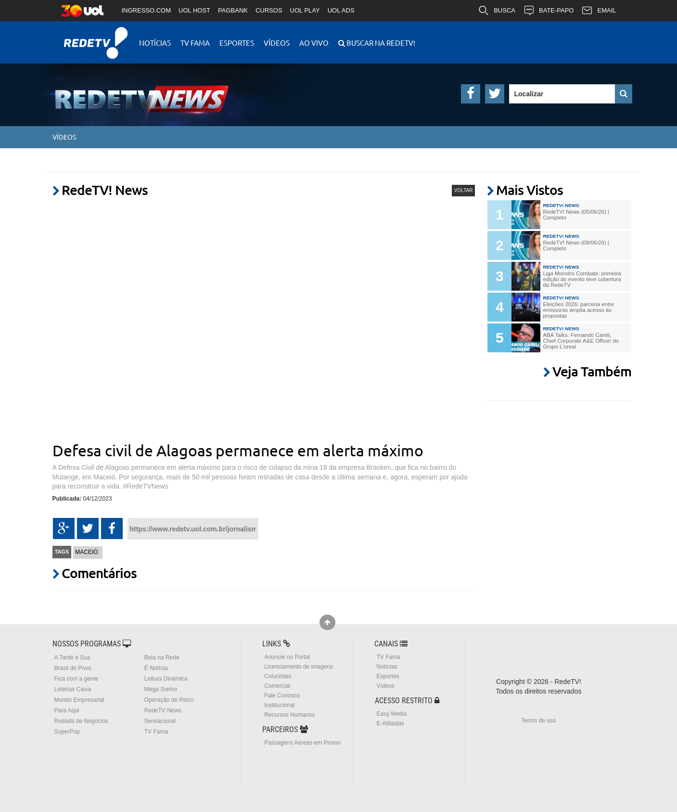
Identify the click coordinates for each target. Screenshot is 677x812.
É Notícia (156, 668)
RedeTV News (162, 710)
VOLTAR (463, 190)
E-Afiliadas (390, 723)
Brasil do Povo (72, 668)
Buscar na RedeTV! (380, 42)
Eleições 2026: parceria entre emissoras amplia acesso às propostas (578, 310)
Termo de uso (538, 720)
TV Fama (195, 42)
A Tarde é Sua (72, 657)
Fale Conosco (282, 695)
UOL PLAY (305, 10)
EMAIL (598, 10)
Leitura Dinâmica (166, 678)
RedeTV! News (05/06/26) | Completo (576, 214)
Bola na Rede (161, 657)
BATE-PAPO (548, 10)
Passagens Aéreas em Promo (302, 742)
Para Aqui (66, 710)
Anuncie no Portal (287, 657)
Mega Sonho (160, 689)
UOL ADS (341, 10)
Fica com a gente (76, 678)
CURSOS (268, 10)
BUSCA (496, 10)
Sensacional (160, 721)
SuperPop (67, 731)
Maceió (86, 552)
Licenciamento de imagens (298, 666)
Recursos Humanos (289, 714)
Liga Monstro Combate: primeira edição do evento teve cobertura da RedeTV (582, 279)
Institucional (279, 705)
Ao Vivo (314, 42)
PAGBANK (233, 10)
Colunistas (277, 676)
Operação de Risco (169, 699)
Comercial (277, 686)
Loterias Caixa (72, 689)
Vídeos (277, 42)
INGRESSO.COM (146, 10)
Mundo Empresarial (79, 699)
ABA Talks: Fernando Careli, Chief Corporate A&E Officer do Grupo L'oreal (581, 340)
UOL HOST (194, 10)
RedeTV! (95, 36)
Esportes (236, 42)
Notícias (155, 42)
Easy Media (391, 713)
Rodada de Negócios (81, 721)
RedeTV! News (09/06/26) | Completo (576, 245)
